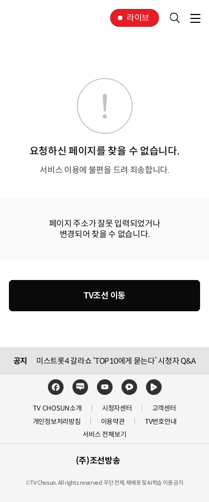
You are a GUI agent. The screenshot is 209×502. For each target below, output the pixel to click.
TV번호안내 (161, 421)
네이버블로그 (80, 387)
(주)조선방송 (98, 460)
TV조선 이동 (104, 295)
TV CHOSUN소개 (57, 408)
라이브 (138, 17)
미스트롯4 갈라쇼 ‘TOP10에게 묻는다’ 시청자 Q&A (116, 361)
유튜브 (105, 387)
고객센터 (164, 408)
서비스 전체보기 (104, 434)
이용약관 (113, 421)
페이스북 (56, 387)
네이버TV (154, 387)
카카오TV (129, 387)
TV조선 (43, 18)
